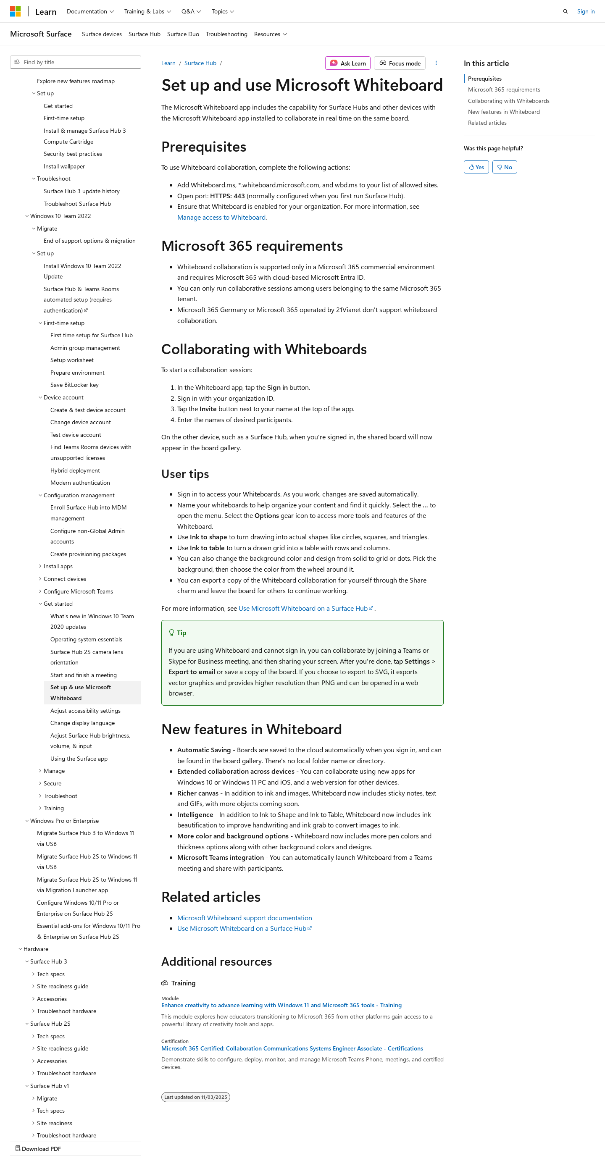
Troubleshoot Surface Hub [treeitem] (77, 150)
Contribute (401, 1140)
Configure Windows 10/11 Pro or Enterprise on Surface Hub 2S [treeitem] (78, 854)
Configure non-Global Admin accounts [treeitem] (87, 482)
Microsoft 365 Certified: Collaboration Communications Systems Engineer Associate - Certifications (292, 1048)
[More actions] (436, 63)
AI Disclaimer (278, 1140)
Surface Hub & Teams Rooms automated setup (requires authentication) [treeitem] (81, 245)
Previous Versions (327, 1140)
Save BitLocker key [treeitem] (74, 331)
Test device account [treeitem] (75, 381)
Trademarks (517, 1140)
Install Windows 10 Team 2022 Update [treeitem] (82, 217)
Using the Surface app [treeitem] (79, 705)
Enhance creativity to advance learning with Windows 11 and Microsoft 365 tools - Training (281, 1005)
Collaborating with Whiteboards (509, 101)
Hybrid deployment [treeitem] (75, 416)
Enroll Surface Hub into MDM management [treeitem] (88, 458)
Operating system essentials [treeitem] (86, 585)
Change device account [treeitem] (80, 368)
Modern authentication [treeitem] (80, 429)
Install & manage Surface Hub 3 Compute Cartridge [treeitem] (85, 82)
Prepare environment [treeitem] (77, 319)
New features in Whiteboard (504, 112)
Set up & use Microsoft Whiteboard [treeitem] (80, 638)
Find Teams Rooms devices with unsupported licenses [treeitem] (91, 398)
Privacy (434, 1140)
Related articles (487, 122)
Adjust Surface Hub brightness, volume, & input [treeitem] (90, 687)
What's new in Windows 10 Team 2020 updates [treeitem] (92, 567)
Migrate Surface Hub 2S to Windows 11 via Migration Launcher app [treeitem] (87, 831)
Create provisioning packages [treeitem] (88, 500)
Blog (365, 1140)
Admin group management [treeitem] (85, 294)
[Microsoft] (15, 11)
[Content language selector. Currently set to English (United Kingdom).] (52, 1139)
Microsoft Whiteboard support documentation (244, 917)
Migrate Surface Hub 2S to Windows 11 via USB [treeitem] (87, 807)
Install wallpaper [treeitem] (64, 112)
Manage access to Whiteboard (221, 217)
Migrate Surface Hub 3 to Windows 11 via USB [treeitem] (85, 784)
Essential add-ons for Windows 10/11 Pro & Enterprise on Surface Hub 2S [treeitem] (88, 877)
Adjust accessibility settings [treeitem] (85, 657)
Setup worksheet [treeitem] (72, 306)
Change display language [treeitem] (82, 669)
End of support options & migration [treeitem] (90, 187)
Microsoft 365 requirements (504, 89)
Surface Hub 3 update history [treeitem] (82, 137)
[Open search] (565, 11)
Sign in (586, 11)
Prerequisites (485, 78)
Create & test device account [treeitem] (88, 356)
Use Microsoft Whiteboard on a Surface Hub (303, 608)
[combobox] (75, 62)
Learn (168, 63)
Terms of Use (476, 1140)
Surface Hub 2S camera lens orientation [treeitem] (86, 603)
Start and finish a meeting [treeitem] (83, 621)
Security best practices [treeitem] (73, 100)
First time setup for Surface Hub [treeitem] (91, 281)
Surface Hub (200, 63)
